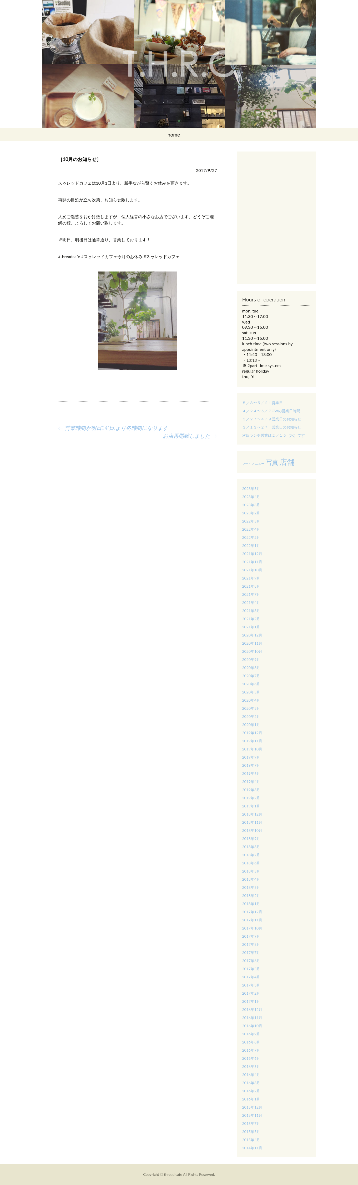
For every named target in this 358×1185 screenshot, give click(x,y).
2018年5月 (251, 871)
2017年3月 (251, 985)
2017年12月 (252, 912)
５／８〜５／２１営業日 (262, 402)
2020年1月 (251, 724)
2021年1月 (251, 627)
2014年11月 (252, 1148)
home (174, 135)
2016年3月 (251, 1082)
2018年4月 (251, 879)
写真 (272, 462)
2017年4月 (251, 977)
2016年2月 (251, 1091)
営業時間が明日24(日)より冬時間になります (113, 428)
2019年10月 (252, 749)
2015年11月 (252, 1115)
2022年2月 (251, 537)
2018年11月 (252, 822)
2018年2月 (251, 895)
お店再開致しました (190, 435)
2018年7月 (251, 855)
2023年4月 (251, 496)
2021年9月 (251, 578)
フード (246, 463)
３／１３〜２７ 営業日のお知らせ (271, 427)
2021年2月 (251, 619)
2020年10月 (252, 651)
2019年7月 (251, 765)
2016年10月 (252, 1026)
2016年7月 (251, 1050)
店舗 (287, 461)
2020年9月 (251, 659)
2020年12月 (252, 635)
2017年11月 (252, 920)
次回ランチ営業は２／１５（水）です (273, 435)
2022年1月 (251, 545)
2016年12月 (252, 1009)
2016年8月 (251, 1042)
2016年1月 (251, 1099)
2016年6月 (251, 1058)
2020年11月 (252, 643)
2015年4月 (251, 1139)
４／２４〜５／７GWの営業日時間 (271, 411)
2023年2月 (251, 513)
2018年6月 (251, 863)
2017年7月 (251, 952)
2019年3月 (251, 789)
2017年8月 (251, 944)
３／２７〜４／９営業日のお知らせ (271, 419)
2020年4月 (251, 700)
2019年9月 (251, 757)
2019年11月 (252, 741)
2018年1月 (251, 903)
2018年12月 (252, 814)
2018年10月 (252, 830)
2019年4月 (251, 781)
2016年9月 (251, 1034)
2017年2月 (251, 993)
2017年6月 (251, 960)
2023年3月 (251, 505)
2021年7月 (251, 594)
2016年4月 (251, 1074)
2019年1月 (251, 806)
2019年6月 (251, 773)
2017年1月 (251, 1001)
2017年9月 (251, 936)
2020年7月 (251, 676)
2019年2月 (251, 798)
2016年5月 (251, 1066)
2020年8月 (251, 667)
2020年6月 (251, 684)
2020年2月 (251, 716)
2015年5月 (251, 1131)
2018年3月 (251, 887)
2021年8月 (251, 586)
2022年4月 (251, 529)
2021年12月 (252, 553)
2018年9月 (251, 838)
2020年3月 (251, 708)
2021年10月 (252, 570)
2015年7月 (251, 1123)
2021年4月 (251, 602)
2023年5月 (251, 488)
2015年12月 (252, 1107)
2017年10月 (252, 928)
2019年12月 (252, 732)
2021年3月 (251, 610)
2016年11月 (252, 1017)
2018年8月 (251, 846)
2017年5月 (251, 969)
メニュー (258, 464)
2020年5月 (251, 692)
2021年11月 (252, 562)
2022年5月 (251, 521)
